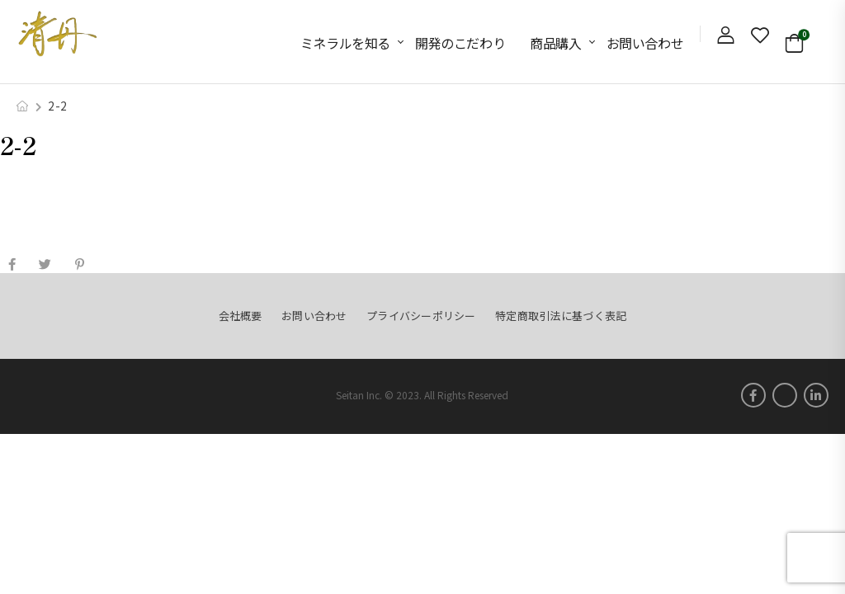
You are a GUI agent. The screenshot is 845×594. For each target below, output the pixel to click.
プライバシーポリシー (421, 315)
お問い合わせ (645, 43)
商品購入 (555, 43)
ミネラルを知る (345, 43)
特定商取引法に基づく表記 (560, 315)
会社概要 (240, 315)
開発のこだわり (460, 43)
